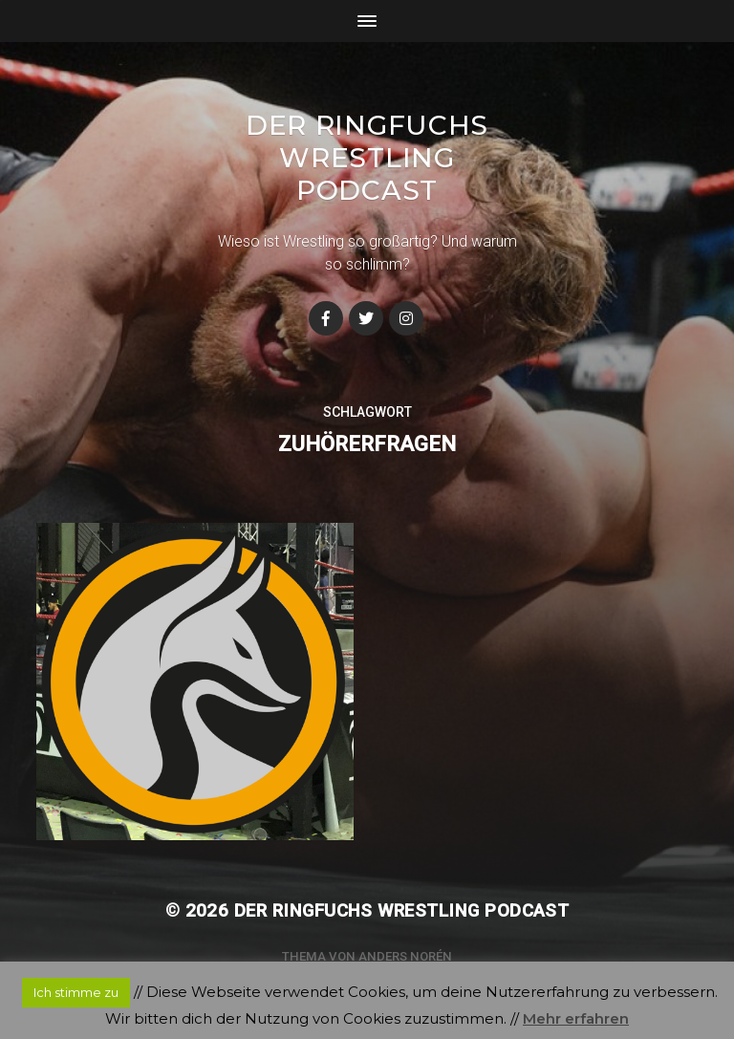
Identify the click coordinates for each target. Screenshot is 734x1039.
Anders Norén (405, 956)
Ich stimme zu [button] (76, 992)
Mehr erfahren (576, 1018)
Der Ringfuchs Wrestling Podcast (367, 157)
